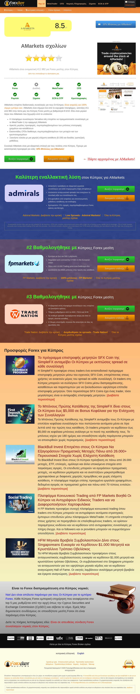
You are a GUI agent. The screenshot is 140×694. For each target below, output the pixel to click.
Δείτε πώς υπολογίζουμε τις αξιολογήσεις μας (43, 74)
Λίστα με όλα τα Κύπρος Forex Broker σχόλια (70, 644)
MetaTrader (52, 4)
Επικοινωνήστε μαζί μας (66, 662)
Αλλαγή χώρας (129, 5)
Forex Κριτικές (54, 10)
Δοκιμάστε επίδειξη (57, 159)
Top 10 (41, 4)
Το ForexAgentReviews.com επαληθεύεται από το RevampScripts (91, 682)
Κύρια (20, 10)
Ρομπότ (15, 98)
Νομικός (76, 664)
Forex (15, 88)
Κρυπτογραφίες (79, 98)
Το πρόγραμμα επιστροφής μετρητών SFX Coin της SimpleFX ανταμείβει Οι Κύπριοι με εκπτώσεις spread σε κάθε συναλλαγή (83, 362)
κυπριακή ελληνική (35, 10)
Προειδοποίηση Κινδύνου (63, 664)
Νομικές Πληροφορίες (76, 4)
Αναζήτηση (83, 664)
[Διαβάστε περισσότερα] (100, 440)
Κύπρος (9, 10)
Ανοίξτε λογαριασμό (18, 159)
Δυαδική (36, 88)
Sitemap (91, 664)
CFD (62, 4)
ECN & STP (103, 4)
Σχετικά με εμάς (51, 662)
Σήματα (92, 4)
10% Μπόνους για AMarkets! (117, 24)
